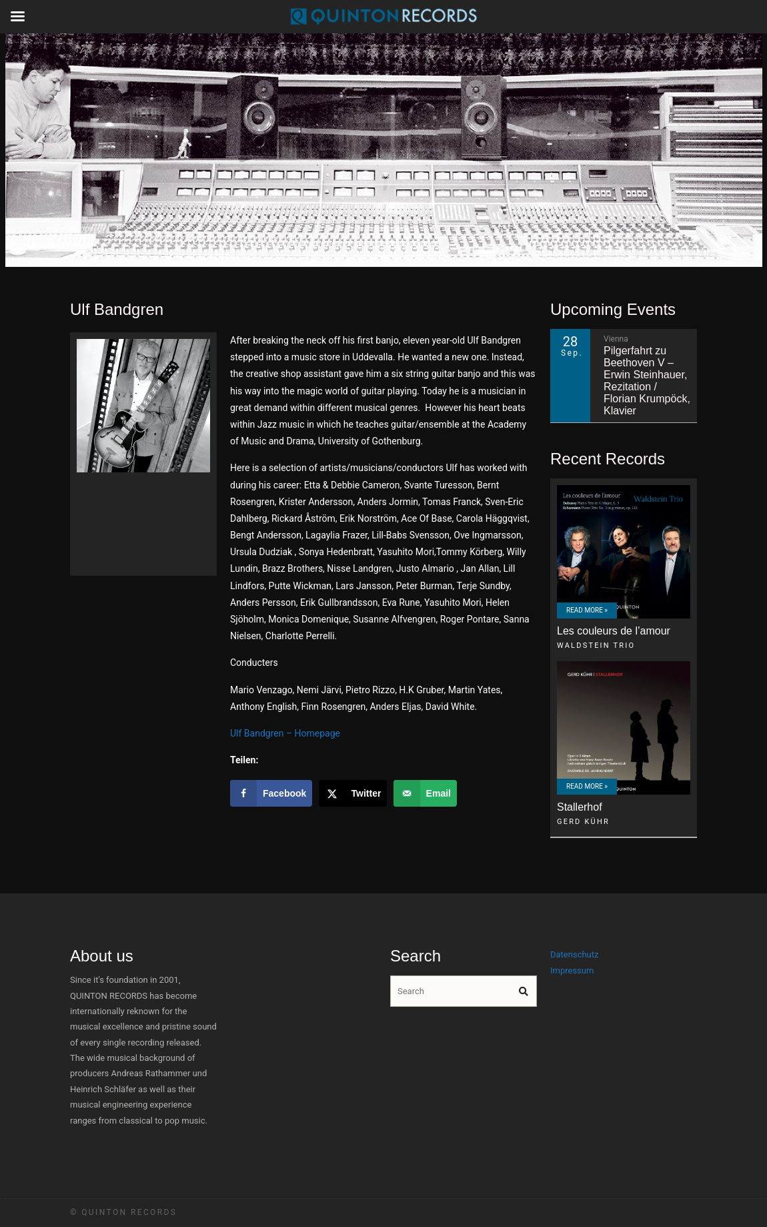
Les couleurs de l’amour (613, 631)
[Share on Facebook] (271, 793)
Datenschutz (574, 954)
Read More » (587, 610)
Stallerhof (579, 807)
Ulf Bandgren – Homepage (285, 733)
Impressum (572, 970)
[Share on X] (353, 793)
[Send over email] (425, 793)
